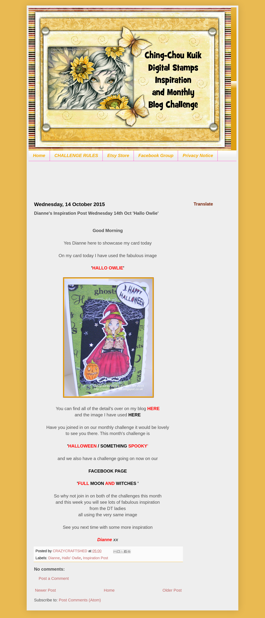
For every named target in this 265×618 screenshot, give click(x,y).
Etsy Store (118, 155)
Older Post (172, 590)
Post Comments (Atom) (80, 600)
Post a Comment (54, 578)
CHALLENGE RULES (76, 155)
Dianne (54, 558)
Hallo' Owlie (71, 558)
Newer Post (45, 590)
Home (39, 155)
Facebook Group (156, 155)
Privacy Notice (198, 155)
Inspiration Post (95, 558)
